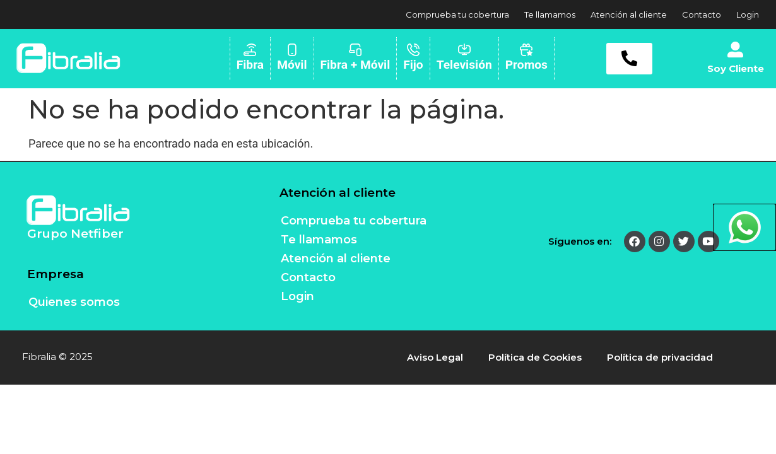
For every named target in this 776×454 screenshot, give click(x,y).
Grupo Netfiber (75, 233)
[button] (629, 58)
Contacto (701, 14)
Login (747, 14)
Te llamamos (549, 14)
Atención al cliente (629, 14)
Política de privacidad (660, 357)
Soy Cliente (735, 68)
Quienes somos (74, 302)
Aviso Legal (435, 357)
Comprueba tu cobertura (457, 14)
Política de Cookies (535, 357)
